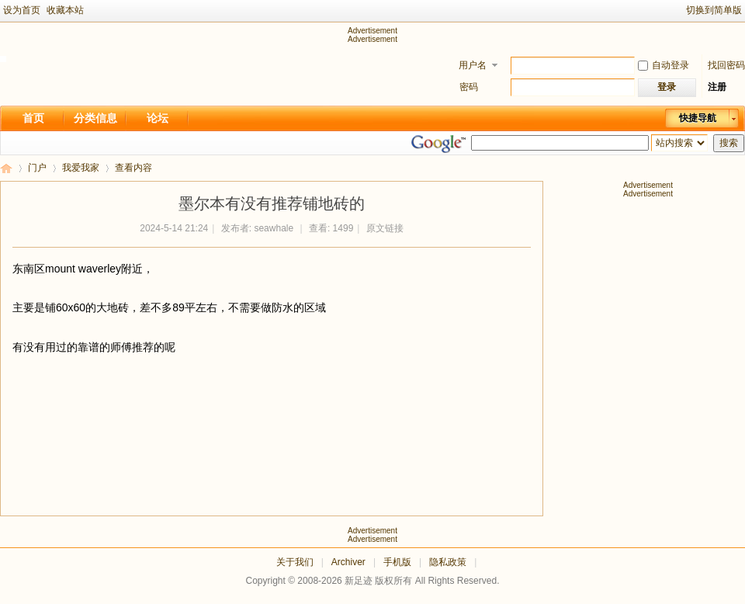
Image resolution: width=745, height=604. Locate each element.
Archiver (348, 562)
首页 (33, 118)
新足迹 (6, 168)
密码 (468, 87)
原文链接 (385, 228)
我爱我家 (80, 167)
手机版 (397, 562)
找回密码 (726, 65)
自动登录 (663, 65)
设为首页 (21, 10)
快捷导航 (697, 118)
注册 (717, 87)
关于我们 (295, 562)
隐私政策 (447, 562)
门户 (37, 167)
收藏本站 (65, 10)
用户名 (473, 65)
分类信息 (95, 118)
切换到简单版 (714, 10)
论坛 (157, 118)
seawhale (273, 228)
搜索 (728, 142)
